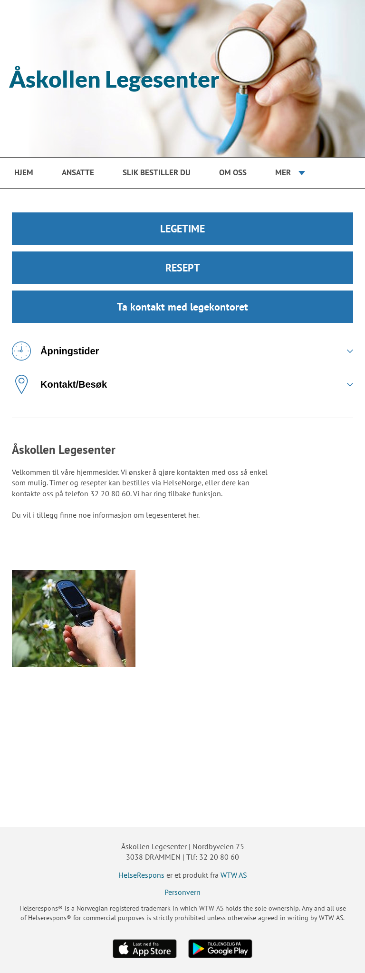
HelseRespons (141, 875)
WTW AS (234, 875)
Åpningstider (55, 351)
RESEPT (182, 267)
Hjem (23, 172)
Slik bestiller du (157, 172)
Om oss (233, 172)
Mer (283, 172)
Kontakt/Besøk (59, 384)
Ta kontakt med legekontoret (182, 306)
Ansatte (78, 172)
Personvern (182, 892)
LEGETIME (182, 228)
